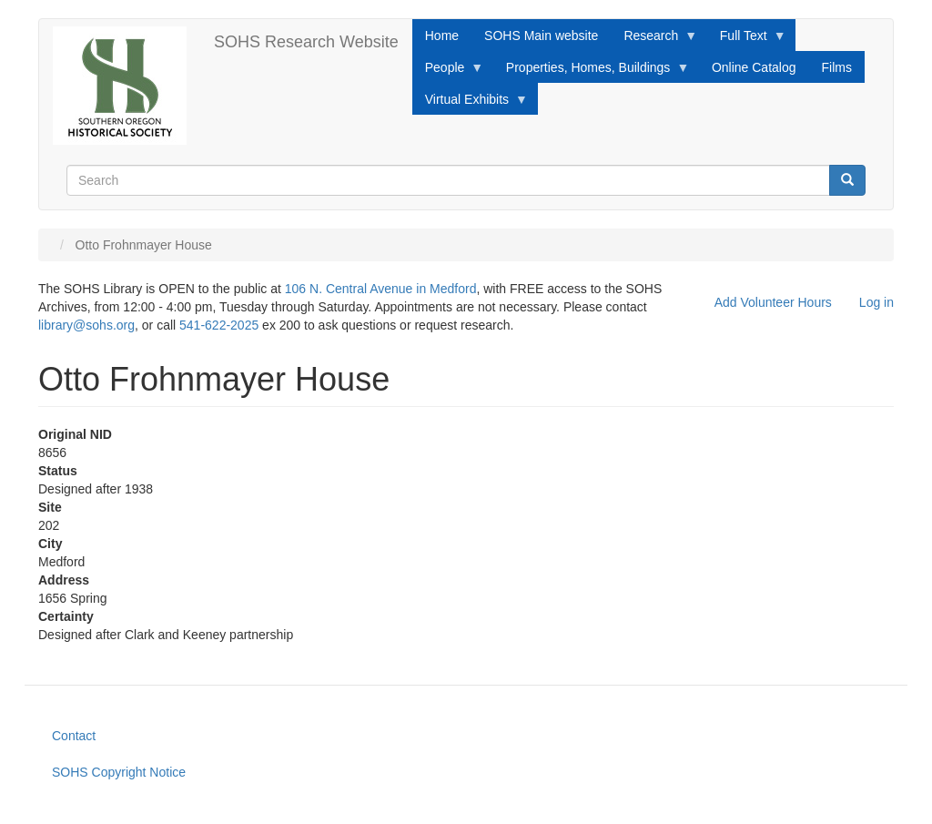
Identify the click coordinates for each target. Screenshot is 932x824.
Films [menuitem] (837, 67)
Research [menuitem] (654, 40)
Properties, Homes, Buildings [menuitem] (591, 72)
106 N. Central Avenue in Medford (381, 288)
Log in (876, 302)
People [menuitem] (448, 72)
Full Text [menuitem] (746, 40)
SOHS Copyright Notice (119, 772)
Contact (74, 735)
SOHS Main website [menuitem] (541, 35)
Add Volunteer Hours (773, 302)
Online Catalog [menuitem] (754, 67)
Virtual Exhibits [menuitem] (470, 104)
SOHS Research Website (306, 42)
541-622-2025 (218, 325)
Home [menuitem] (442, 35)
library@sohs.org (86, 325)
